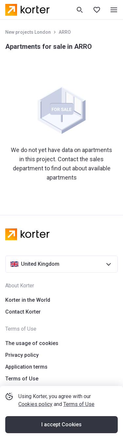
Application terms (26, 367)
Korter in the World (27, 300)
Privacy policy (22, 355)
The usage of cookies (31, 343)
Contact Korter (23, 312)
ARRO (65, 32)
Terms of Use (78, 404)
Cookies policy (35, 404)
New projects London (28, 32)
